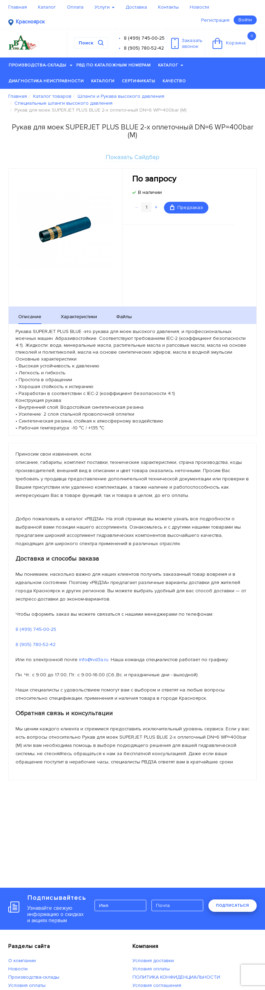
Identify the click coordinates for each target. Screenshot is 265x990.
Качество (174, 81)
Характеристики (79, 317)
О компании (22, 960)
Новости (199, 7)
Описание (29, 317)
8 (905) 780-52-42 (144, 48)
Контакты (168, 7)
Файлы (124, 317)
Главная (17, 7)
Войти (245, 20)
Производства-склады (40, 65)
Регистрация (215, 20)
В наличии (150, 192)
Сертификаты (138, 81)
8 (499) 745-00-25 (144, 38)
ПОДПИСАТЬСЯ (232, 905)
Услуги (105, 7)
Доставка (136, 7)
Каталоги (103, 81)
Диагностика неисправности (46, 81)
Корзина (234, 40)
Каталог (47, 7)
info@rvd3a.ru (93, 660)
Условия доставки (153, 960)
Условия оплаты (27, 985)
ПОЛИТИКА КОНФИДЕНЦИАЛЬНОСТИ (176, 977)
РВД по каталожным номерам (113, 65)
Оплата (75, 7)
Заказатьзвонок (187, 43)
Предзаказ (186, 207)
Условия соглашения (156, 985)
